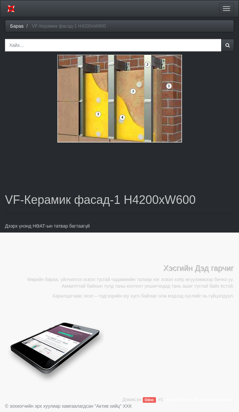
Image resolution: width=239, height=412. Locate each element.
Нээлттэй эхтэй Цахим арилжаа (199, 399)
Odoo (149, 400)
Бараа (16, 26)
